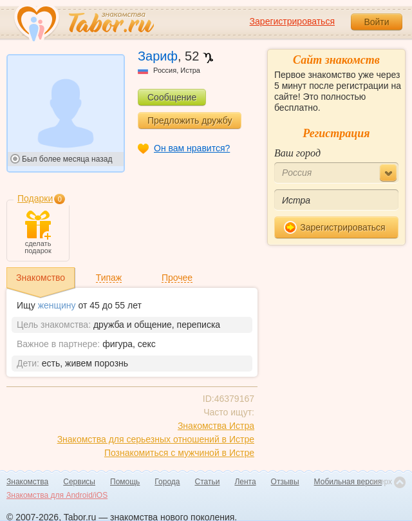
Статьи (207, 481)
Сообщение (171, 97)
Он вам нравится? (192, 148)
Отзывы (285, 481)
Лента (245, 481)
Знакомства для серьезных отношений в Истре (155, 439)
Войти (376, 22)
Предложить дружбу (189, 120)
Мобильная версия (348, 481)
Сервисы (79, 481)
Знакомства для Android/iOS (57, 495)
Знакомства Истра (216, 426)
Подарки (35, 198)
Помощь (125, 481)
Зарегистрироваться (292, 21)
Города (167, 481)
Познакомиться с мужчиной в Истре (179, 453)
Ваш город (297, 152)
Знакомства (27, 481)
